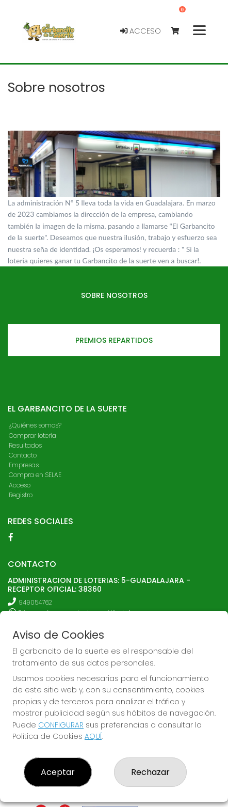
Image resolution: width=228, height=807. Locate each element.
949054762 (35, 602)
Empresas (24, 465)
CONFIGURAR (61, 725)
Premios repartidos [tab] (114, 340)
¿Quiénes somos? (35, 425)
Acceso (140, 31)
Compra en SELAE (35, 474)
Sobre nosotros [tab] (114, 295)
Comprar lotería (32, 435)
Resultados (25, 445)
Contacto (23, 455)
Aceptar (58, 772)
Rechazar (150, 772)
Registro (20, 494)
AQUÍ (93, 736)
